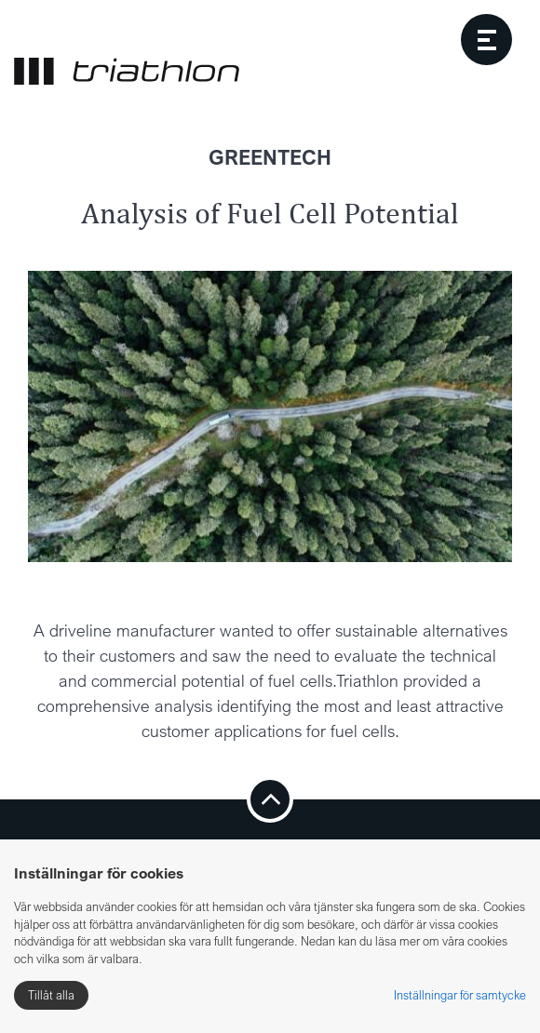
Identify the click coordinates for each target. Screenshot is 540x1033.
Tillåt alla (51, 994)
